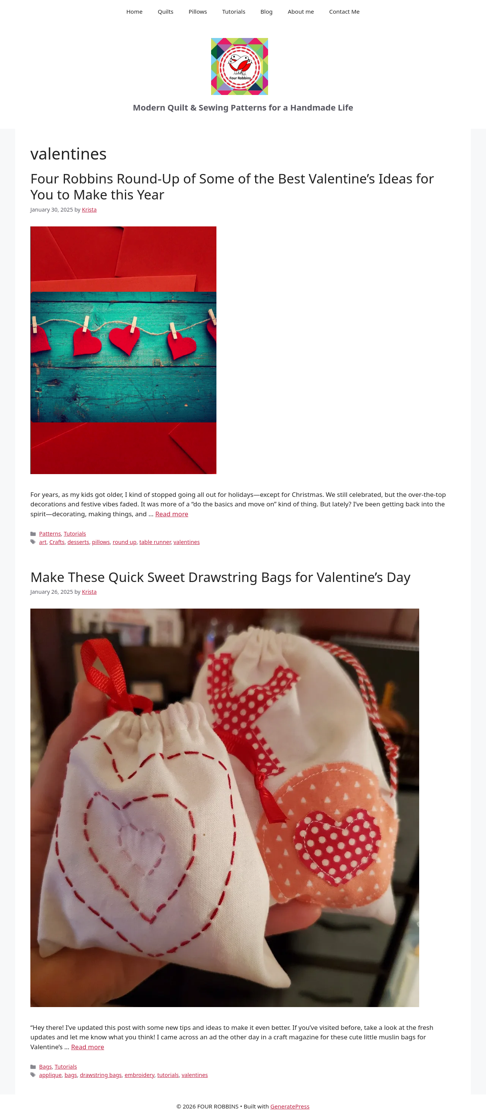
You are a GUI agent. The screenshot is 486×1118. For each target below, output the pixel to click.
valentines (187, 542)
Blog (266, 11)
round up (125, 542)
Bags (45, 1066)
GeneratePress (289, 1106)
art (42, 542)
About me (301, 11)
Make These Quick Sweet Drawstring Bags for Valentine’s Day (220, 577)
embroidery (139, 1074)
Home (134, 11)
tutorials (168, 1074)
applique (50, 1074)
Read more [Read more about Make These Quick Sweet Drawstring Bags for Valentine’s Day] (87, 1046)
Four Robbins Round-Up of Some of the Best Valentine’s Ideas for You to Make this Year (232, 186)
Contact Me (344, 11)
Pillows (198, 11)
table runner (154, 542)
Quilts (165, 11)
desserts (78, 542)
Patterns (50, 533)
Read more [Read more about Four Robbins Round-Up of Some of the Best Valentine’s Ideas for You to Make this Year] (171, 513)
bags (71, 1074)
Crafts (57, 542)
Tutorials (233, 11)
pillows (101, 542)
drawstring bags (101, 1074)
